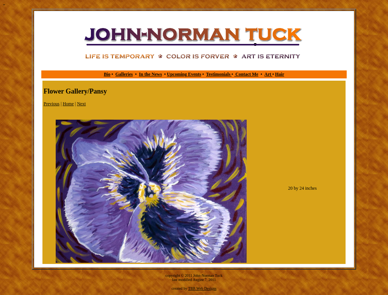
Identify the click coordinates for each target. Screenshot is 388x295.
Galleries (124, 74)
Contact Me (246, 74)
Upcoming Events (184, 74)
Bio (107, 74)
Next (81, 103)
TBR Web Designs (202, 288)
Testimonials (219, 74)
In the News (150, 74)
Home (68, 103)
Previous (51, 103)
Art (268, 74)
